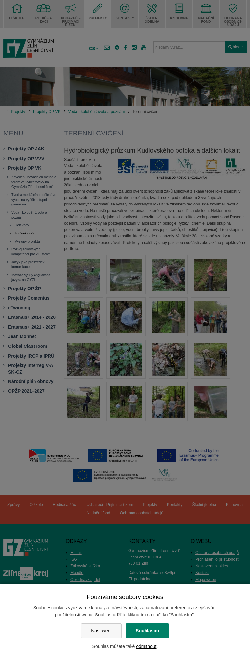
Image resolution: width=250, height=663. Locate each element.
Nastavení (101, 630)
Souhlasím (147, 630)
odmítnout (146, 646)
